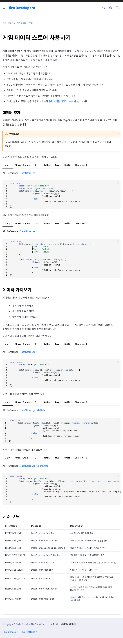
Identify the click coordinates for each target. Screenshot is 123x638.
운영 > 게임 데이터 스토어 (61, 101)
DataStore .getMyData (32, 410)
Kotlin (47, 165)
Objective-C (81, 165)
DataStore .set (28, 173)
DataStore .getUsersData (34, 465)
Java (57, 165)
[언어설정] (110, 7)
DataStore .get (28, 351)
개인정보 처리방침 (68, 624)
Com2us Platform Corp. (34, 624)
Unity (7, 165)
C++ (37, 165)
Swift (67, 165)
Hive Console (11, 632)
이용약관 (54, 624)
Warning (14, 134)
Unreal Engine (22, 165)
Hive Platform (29, 632)
